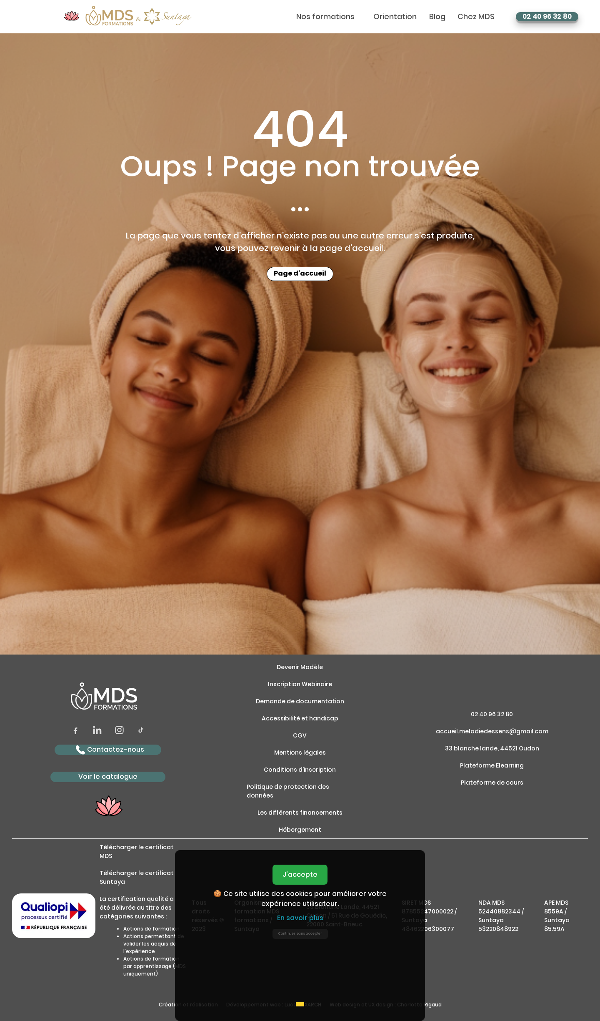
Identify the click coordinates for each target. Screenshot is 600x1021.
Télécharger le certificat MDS (137, 851)
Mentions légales (300, 752)
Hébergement (300, 829)
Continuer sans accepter (300, 933)
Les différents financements (300, 812)
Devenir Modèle (300, 667)
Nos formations (325, 17)
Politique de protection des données (288, 791)
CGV (300, 735)
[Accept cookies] (300, 1004)
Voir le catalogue (108, 776)
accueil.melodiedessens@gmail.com (492, 731)
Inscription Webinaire (300, 684)
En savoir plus (300, 918)
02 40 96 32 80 (547, 16)
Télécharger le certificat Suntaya (137, 877)
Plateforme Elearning (492, 765)
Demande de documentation (300, 701)
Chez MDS (476, 17)
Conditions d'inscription (300, 769)
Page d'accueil (300, 274)
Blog (437, 17)
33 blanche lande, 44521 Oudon (492, 748)
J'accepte (300, 874)
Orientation (395, 17)
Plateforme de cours (492, 782)
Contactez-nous (110, 750)
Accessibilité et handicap (300, 718)
